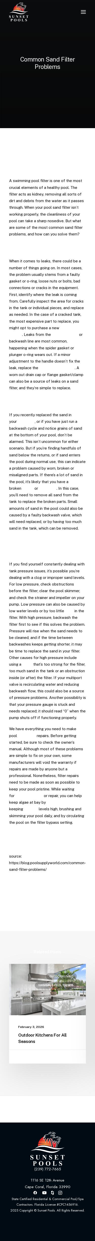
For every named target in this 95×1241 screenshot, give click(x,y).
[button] (83, 12)
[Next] (70, 1109)
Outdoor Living (61, 976)
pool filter (26, 421)
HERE (81, 833)
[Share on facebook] (10, 908)
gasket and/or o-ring (57, 368)
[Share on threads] (24, 908)
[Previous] (24, 1109)
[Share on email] (63, 908)
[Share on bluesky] (50, 908)
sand (69, 611)
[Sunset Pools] (18, 11)
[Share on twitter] (17, 908)
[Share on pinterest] (30, 908)
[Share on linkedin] (37, 908)
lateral (27, 488)
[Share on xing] (56, 908)
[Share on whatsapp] (43, 908)
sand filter (27, 736)
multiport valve (65, 334)
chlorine (31, 809)
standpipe (47, 488)
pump (27, 664)
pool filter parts (29, 796)
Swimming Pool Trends (55, 985)
